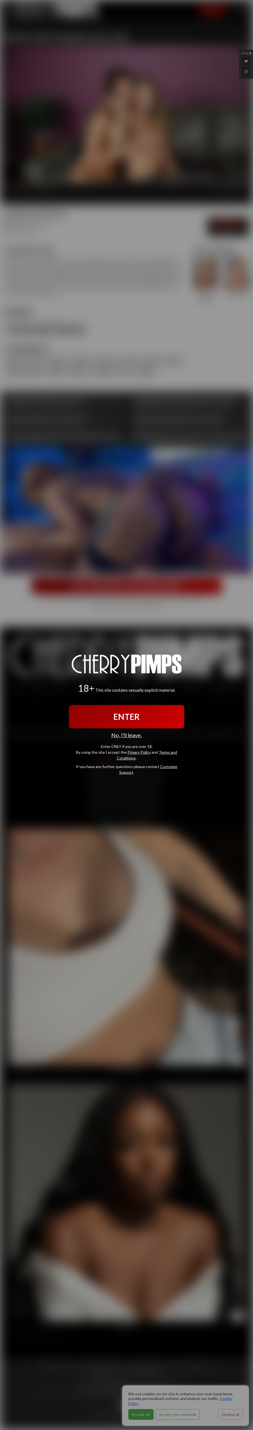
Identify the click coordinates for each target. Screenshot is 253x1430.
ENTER (126, 716)
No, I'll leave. (126, 735)
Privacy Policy (139, 752)
